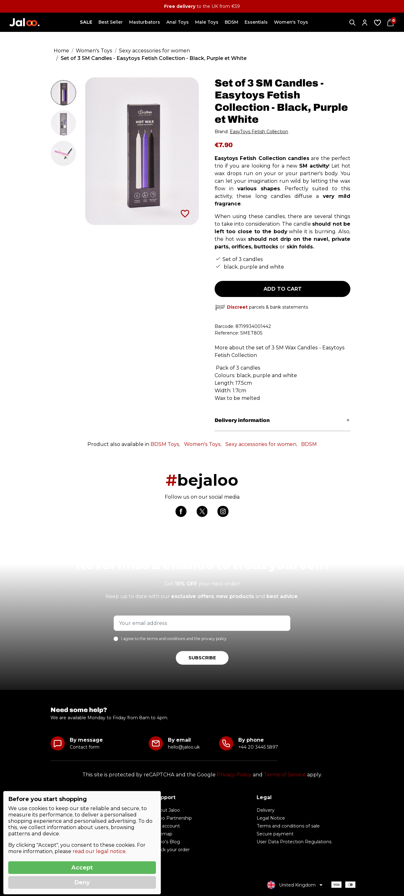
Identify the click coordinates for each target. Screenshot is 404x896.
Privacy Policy (234, 775)
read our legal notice (99, 851)
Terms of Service (285, 775)
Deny (82, 882)
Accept (82, 867)
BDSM (309, 444)
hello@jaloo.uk (184, 747)
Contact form (84, 747)
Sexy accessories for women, (261, 444)
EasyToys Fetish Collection (259, 131)
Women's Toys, (203, 444)
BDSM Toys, (165, 444)
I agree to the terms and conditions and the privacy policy (174, 638)
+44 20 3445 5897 (258, 747)
